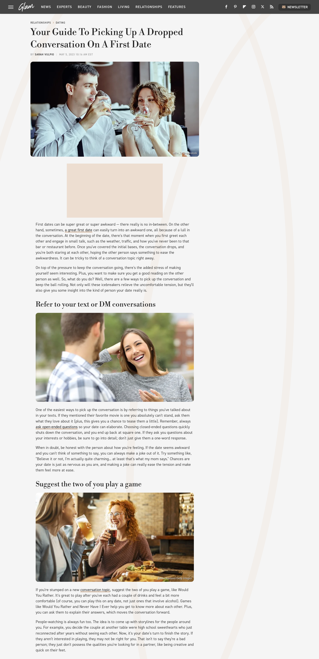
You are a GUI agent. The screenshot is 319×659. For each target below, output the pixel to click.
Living (124, 7)
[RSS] (271, 8)
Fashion (104, 7)
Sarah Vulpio (44, 54)
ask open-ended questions (57, 426)
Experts (64, 7)
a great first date (78, 230)
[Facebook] (226, 8)
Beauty (84, 7)
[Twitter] (262, 8)
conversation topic (95, 589)
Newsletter (294, 7)
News (46, 7)
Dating (60, 22)
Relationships (149, 7)
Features (177, 7)
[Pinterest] (235, 8)
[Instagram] (253, 8)
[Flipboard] (244, 8)
